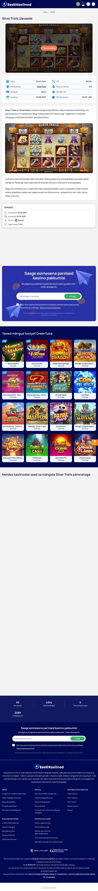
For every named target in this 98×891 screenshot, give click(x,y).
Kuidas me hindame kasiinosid (14, 793)
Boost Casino (72, 806)
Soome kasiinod (8, 835)
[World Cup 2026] (78, 4)
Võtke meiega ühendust (11, 798)
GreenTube (41, 86)
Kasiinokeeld (40, 806)
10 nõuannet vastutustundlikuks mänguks (47, 811)
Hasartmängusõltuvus (43, 798)
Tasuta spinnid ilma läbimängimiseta (42, 832)
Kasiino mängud (8, 827)
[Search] (88, 4)
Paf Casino (71, 802)
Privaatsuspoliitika (9, 806)
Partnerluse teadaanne (11, 810)
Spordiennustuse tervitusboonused (49, 842)
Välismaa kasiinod (9, 839)
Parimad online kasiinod (77, 789)
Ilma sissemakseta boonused (46, 837)
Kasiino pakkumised (43, 823)
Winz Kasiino (72, 798)
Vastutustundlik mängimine (45, 793)
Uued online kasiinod (10, 823)
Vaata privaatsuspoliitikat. (50, 307)
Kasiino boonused (43, 819)
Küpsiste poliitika (8, 802)
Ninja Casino (72, 793)
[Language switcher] (83, 4)
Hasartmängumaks (42, 802)
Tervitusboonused (42, 827)
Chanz (70, 810)
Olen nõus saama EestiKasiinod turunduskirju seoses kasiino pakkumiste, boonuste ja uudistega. (49, 745)
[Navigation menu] (93, 4)
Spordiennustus (8, 831)
